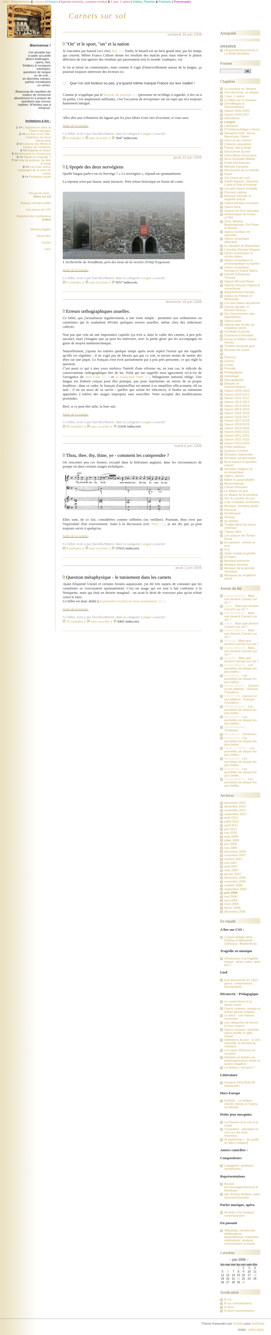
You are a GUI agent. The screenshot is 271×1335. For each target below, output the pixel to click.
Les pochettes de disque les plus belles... (240, 668)
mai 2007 (230, 862)
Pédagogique (233, 372)
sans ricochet (98, 138)
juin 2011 (230, 829)
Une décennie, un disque (241, 92)
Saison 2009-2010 (236, 390)
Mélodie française (236, 166)
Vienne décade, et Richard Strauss (236, 308)
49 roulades (74, 426)
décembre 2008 (235, 851)
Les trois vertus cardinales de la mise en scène (34, 170)
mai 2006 (230, 896)
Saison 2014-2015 (236, 409)
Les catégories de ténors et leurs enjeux (241, 1024)
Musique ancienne (236, 560)
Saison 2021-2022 (236, 435)
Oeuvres (230, 357)
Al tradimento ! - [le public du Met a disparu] (241, 1141)
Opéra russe (232, 320)
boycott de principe (118, 95)
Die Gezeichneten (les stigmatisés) (239, 315)
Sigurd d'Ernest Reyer (239, 281)
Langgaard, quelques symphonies (238, 1167)
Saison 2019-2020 (236, 428)
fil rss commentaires (238, 1303)
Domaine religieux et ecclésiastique (238, 470)
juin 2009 (230, 844)
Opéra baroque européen (241, 203)
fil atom (229, 1307)
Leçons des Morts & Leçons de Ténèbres (37, 145)
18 (254, 1275)
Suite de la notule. (76, 126)
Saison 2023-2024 (236, 443)
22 (238, 1278)
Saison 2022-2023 (236, 439)
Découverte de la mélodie (241, 170)
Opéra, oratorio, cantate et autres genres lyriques (242, 1010)
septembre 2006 (235, 889)
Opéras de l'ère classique (241, 210)
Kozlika (238, 1323)
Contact (46, 242)
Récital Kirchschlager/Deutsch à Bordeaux (241, 1187)
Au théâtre (231, 521)
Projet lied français (237, 162)
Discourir (230, 509)
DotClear (258, 1323)
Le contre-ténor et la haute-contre (238, 1003)
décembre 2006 (235, 877)
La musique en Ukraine (240, 88)
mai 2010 (230, 832)
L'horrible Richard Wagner (242, 249)
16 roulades (74, 621)
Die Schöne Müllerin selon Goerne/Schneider (242, 1196)
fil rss (227, 1299)
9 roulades (73, 548)
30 (243, 1282)
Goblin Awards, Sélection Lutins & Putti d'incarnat (241, 183)
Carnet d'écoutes (235, 487)
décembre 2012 (235, 806)
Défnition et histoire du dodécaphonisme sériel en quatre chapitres (242, 1060)
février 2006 (232, 907)
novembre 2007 (235, 855)
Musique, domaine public (36, 203)
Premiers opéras (235, 192)
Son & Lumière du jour (239, 498)
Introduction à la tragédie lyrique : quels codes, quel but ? (242, 962)
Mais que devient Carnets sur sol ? (240, 599)
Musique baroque (236, 564)
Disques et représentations (235, 385)
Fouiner (226, 63)
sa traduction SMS (129, 377)
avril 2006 (231, 900)
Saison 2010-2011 (236, 394)
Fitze (155, 524)
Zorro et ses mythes (238, 140)
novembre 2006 (235, 881)
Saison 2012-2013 (236, 401)
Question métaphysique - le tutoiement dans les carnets (118, 577)
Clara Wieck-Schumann (240, 155)
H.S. (227, 549)
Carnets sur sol (97, 15)
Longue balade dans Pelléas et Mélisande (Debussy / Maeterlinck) (240, 940)
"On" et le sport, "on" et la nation (97, 44)
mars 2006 (231, 904)
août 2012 (231, 817)
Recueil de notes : (40, 195)
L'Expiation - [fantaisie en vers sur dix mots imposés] (241, 1132)
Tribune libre (43, 235)
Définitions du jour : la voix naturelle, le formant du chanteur (242, 1043)
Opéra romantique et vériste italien (238, 254)
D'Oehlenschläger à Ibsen (241, 129)
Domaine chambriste (238, 454)
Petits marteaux (235, 446)
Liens (47, 249)
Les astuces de (38, 209)
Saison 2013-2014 (236, 405)
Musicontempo (234, 483)
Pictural (229, 517)
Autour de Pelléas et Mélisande (238, 297)
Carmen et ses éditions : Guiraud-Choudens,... (241, 689)
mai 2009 (230, 847)
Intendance (231, 118)
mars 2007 (231, 870)
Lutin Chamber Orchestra (241, 502)
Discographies (234, 380)
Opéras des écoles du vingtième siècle (239, 326)
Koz (115, 51)
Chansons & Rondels (238, 335)
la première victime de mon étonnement (128, 601)
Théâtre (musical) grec (239, 346)
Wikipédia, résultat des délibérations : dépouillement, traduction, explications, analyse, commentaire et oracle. (241, 1237)
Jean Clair (92, 377)
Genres (229, 361)
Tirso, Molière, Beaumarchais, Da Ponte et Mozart (241, 225)
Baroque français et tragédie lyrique (237, 197)
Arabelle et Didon (39, 150)
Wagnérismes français (239, 292)
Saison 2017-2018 (236, 420)
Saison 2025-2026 (236, 110)
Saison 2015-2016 (236, 413)
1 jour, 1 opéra (234, 96)
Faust (228, 174)
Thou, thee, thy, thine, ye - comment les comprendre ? (117, 455)
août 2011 (231, 825)
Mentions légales (40, 229)
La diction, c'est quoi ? (239, 1067)
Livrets (228, 364)
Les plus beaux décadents (242, 303)
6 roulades (73, 282)
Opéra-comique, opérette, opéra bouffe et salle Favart (241, 1033)
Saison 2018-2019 (236, 424)
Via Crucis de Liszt (237, 177)
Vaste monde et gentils (239, 553)
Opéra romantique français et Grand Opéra (240, 269)
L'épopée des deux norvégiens (95, 167)
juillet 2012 (231, 821)
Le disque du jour (236, 490)
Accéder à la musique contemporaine (239, 1214)
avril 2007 (231, 866)
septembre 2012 (235, 814)
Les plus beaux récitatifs (240, 188)
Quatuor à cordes (236, 450)
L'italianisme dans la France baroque (37, 129)
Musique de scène (236, 349)
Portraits (230, 368)
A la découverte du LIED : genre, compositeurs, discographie (241, 983)
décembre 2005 (235, 911)
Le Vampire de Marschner (241, 245)
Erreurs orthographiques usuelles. (98, 311)
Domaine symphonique (240, 458)
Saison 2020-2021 (236, 431)
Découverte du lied (237, 151)
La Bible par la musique (240, 100)
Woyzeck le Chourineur (35, 153)
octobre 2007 (233, 859)
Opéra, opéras (234, 475)
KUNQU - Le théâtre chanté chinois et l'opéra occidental (240, 1104)
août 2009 (231, 836)
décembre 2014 (235, 802)
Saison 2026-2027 (236, 114)
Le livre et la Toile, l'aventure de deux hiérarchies (38, 137)
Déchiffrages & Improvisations (234, 105)
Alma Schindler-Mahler (239, 159)
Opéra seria (232, 206)
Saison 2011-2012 (236, 398)
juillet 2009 (231, 840)
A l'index (230, 556)
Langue (146, 133)
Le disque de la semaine (241, 494)
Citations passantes (237, 144)
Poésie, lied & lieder (238, 147)
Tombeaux (231, 730)
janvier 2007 (232, 874)
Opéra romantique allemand (236, 240)
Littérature (231, 125)
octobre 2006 (233, 885)
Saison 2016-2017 (236, 417)
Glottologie (231, 376)
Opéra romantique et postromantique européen (241, 262)
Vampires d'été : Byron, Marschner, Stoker (240, 134)
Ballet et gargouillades (239, 479)
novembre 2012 (235, 810)
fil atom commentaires (239, 1310)
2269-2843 (256, 1330)
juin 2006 (230, 892)
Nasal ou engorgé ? (37, 157)
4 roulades (73, 138)
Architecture (232, 513)
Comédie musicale (237, 331)
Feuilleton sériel (40, 176)
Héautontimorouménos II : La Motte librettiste (242, 51)
